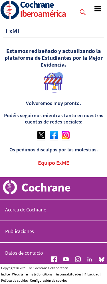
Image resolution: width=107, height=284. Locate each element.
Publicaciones (19, 231)
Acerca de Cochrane (25, 209)
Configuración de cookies (48, 280)
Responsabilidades (67, 274)
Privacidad (91, 274)
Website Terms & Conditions (32, 274)
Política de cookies (14, 280)
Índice (5, 274)
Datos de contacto (24, 253)
